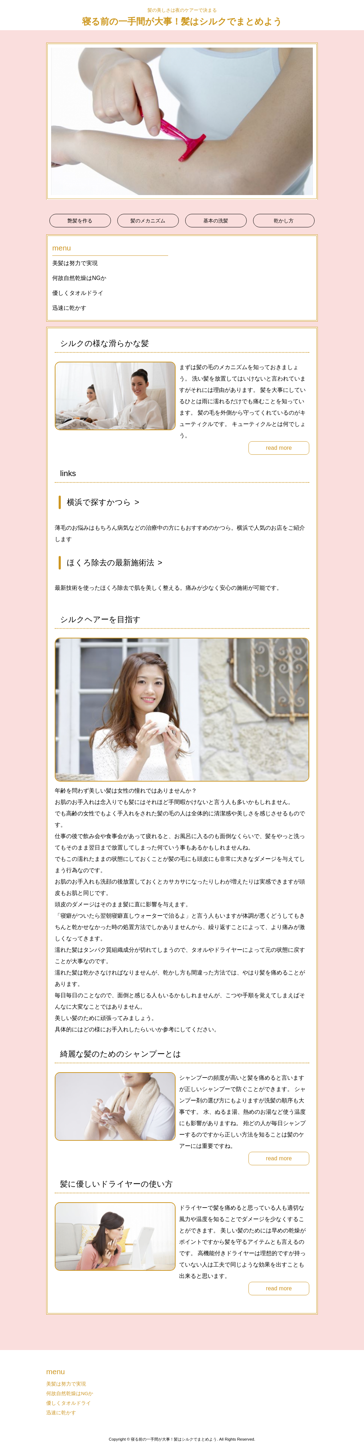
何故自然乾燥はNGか (79, 278)
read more (279, 448)
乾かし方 (284, 220)
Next (308, 121)
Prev (55, 121)
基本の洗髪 (215, 220)
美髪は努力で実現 (75, 263)
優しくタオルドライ (77, 293)
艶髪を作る (80, 220)
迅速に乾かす (69, 308)
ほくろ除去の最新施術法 (110, 562)
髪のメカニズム (147, 220)
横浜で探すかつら (99, 502)
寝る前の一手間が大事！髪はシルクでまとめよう (182, 21)
